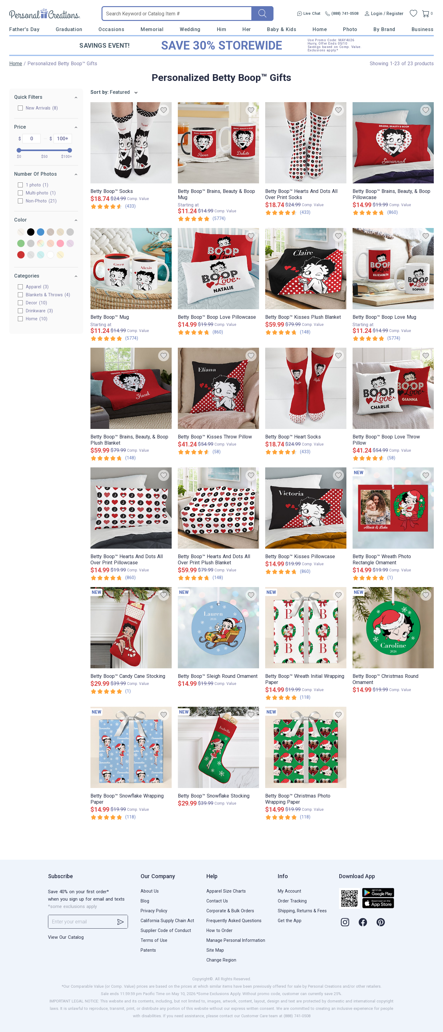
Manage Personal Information (235, 940)
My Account (289, 891)
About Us (150, 891)
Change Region (221, 960)
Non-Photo (41, 200)
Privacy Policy (154, 910)
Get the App (289, 920)
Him (221, 29)
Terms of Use (154, 940)
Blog (145, 900)
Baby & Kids (281, 29)
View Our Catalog (66, 937)
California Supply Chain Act (167, 920)
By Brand (384, 29)
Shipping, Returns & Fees (302, 910)
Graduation (69, 29)
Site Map (215, 950)
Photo (350, 29)
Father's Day (24, 29)
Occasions (111, 29)
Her (246, 29)
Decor (36, 302)
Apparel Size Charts (226, 891)
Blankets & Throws (48, 294)
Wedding (190, 29)
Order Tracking (292, 900)
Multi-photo (41, 192)
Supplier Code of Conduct (166, 930)
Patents (148, 950)
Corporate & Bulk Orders (230, 910)
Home (320, 29)
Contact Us (217, 900)
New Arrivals (42, 108)
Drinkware (39, 310)
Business (423, 29)
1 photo (37, 184)
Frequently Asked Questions (233, 920)
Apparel (37, 286)
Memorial (152, 29)
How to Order (219, 930)
